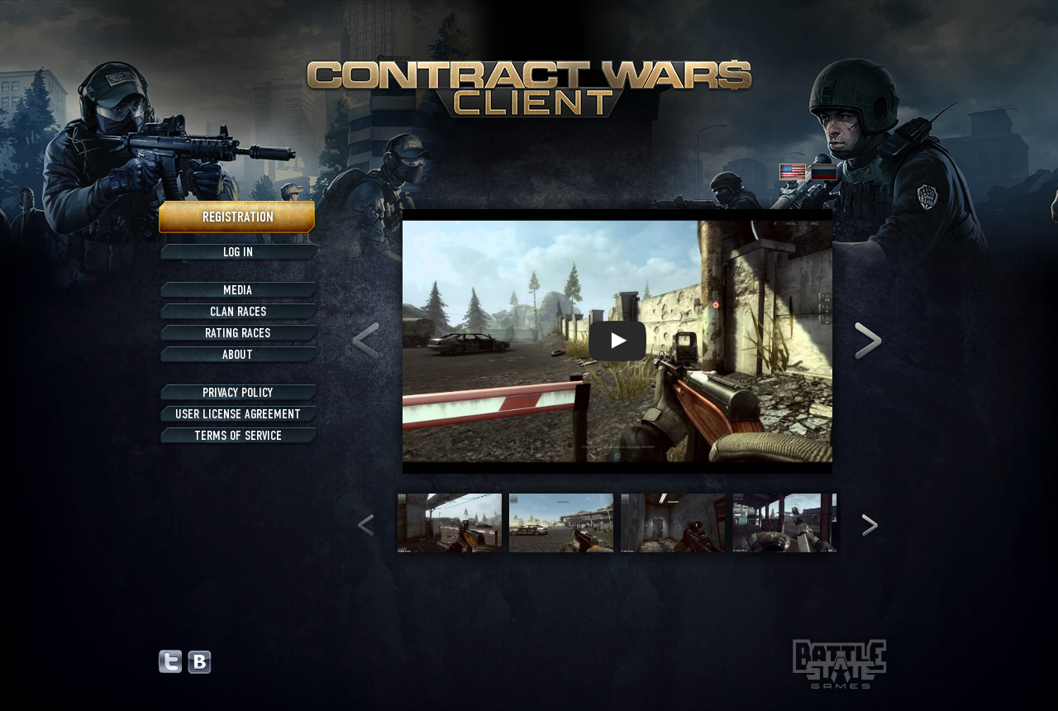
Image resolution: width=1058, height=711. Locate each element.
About (237, 354)
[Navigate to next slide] (868, 341)
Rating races (237, 333)
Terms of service (238, 435)
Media (237, 290)
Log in (238, 252)
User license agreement (238, 414)
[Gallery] (617, 341)
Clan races (238, 311)
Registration (238, 217)
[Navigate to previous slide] (365, 341)
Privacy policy (238, 392)
